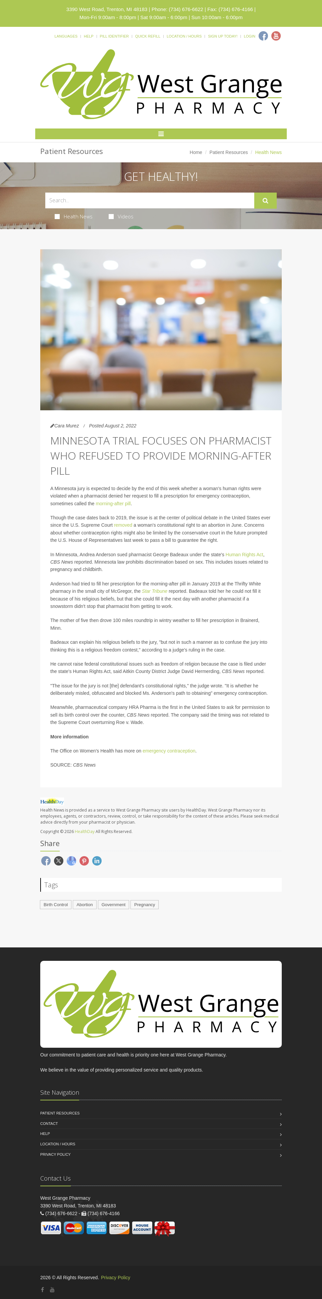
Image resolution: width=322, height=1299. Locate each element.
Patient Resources (229, 152)
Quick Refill (147, 36)
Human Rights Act (244, 554)
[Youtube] (276, 36)
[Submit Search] (265, 201)
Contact (49, 1124)
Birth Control (56, 904)
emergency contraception (169, 751)
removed (123, 525)
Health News (74, 216)
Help (89, 36)
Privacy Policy (55, 1154)
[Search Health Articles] (149, 200)
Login (249, 36)
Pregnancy (144, 904)
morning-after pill (113, 503)
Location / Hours (184, 36)
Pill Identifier (114, 36)
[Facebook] (263, 36)
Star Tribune (154, 591)
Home (196, 152)
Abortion (84, 904)
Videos (121, 216)
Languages (66, 36)
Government (114, 904)
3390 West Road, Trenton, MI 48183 (107, 9)
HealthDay (85, 831)
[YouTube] (52, 1290)
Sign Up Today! (222, 36)
